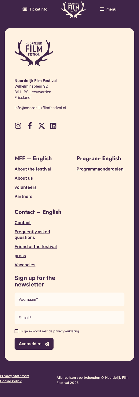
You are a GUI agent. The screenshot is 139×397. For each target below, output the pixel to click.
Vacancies (25, 264)
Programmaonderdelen (100, 169)
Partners (23, 196)
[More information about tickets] (35, 9)
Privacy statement (14, 376)
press (20, 255)
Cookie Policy (11, 381)
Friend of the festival (36, 246)
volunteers (26, 187)
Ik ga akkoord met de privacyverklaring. (50, 331)
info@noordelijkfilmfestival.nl (40, 107)
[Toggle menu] (108, 9)
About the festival (33, 169)
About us (24, 178)
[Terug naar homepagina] (73, 9)
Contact (23, 222)
